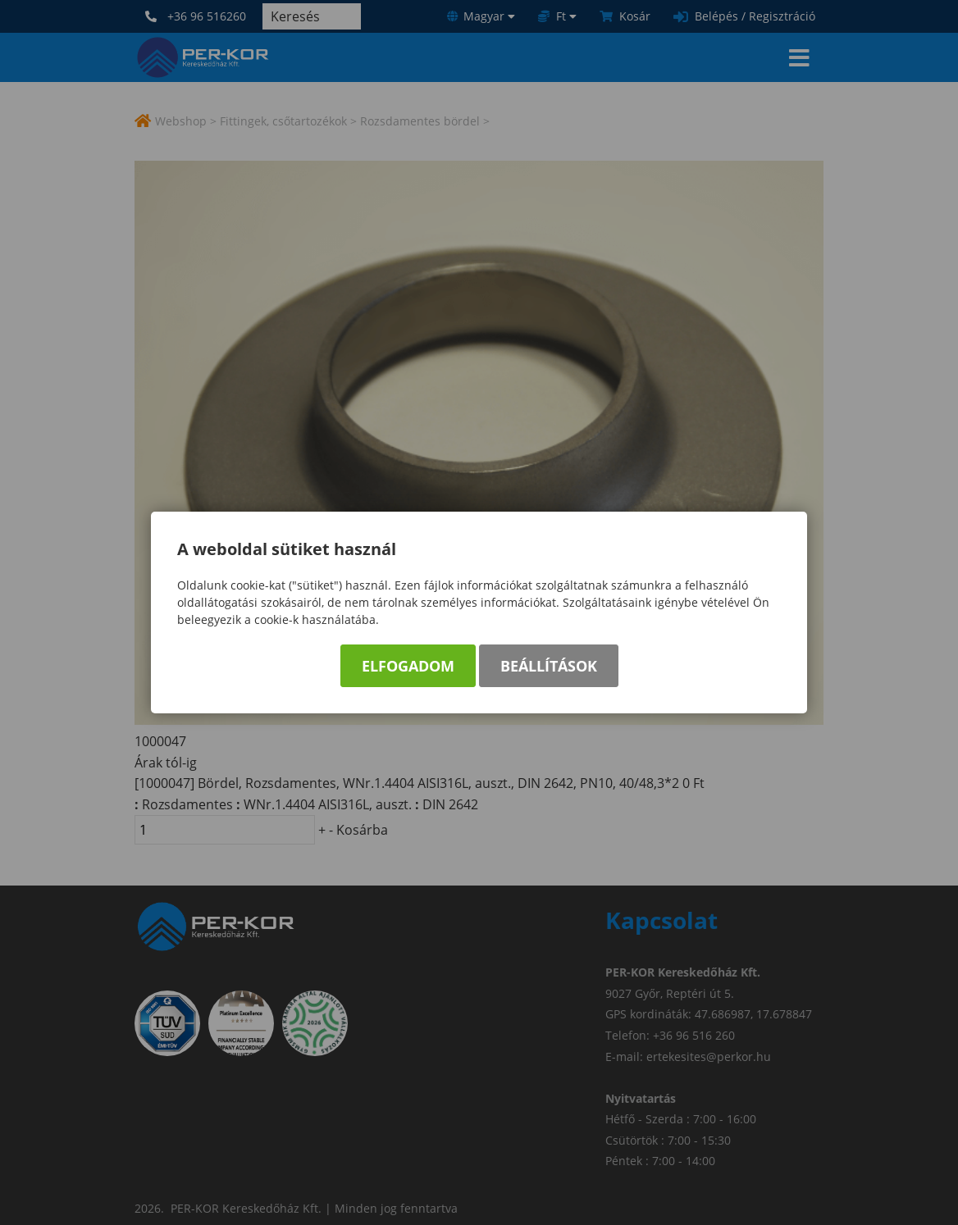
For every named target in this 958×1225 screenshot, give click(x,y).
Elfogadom (408, 666)
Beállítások (548, 666)
